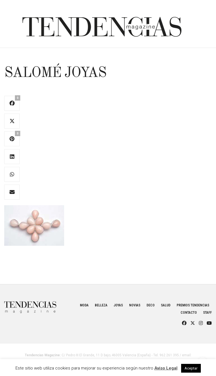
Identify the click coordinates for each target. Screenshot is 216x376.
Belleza (101, 305)
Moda (84, 305)
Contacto (189, 313)
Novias (134, 305)
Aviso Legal (165, 368)
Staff (207, 313)
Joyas (118, 305)
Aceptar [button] (190, 368)
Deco (151, 305)
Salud (165, 305)
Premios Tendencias (193, 305)
